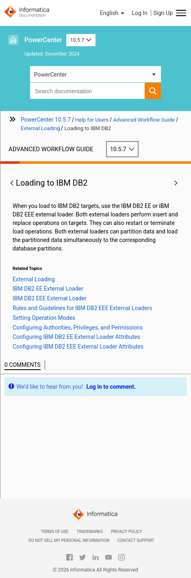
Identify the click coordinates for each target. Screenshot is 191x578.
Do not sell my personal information (68, 540)
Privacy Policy (126, 531)
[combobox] (87, 91)
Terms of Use (54, 531)
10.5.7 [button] (80, 40)
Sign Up (163, 13)
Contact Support (135, 540)
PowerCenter (43, 40)
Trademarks (89, 531)
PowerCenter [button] (50, 74)
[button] (113, 13)
